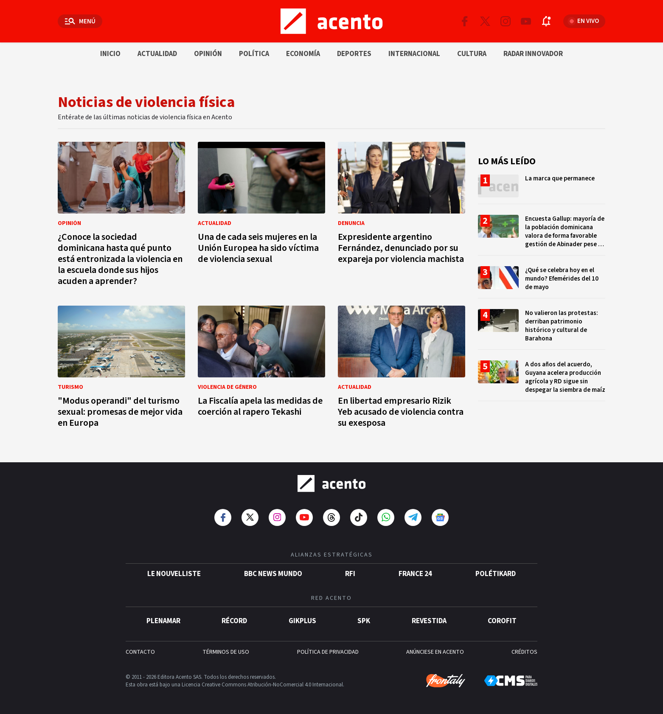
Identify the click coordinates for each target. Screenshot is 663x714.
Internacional (414, 54)
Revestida (429, 621)
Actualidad (157, 54)
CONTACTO (140, 652)
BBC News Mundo (273, 574)
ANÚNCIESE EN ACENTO (435, 652)
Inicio (110, 54)
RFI (350, 574)
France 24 (415, 574)
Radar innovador (533, 54)
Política (254, 54)
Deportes (354, 54)
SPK (363, 621)
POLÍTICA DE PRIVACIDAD (328, 652)
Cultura (471, 54)
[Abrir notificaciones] (546, 21)
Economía (303, 54)
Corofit (502, 621)
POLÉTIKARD (495, 574)
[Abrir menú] (80, 21)
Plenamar (163, 621)
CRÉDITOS (524, 652)
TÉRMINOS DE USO (225, 652)
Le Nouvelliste (174, 574)
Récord (234, 621)
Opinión (208, 54)
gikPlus (302, 621)
